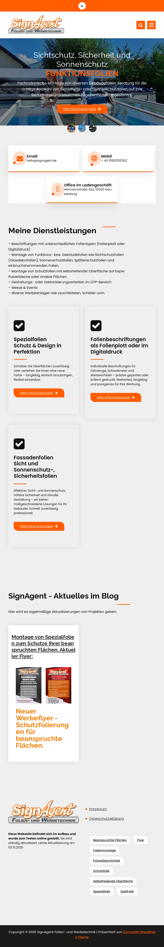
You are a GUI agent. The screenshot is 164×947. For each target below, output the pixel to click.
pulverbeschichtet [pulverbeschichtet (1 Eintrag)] (106, 860)
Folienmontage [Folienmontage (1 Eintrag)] (104, 850)
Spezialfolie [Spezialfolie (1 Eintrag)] (101, 891)
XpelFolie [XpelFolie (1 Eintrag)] (127, 891)
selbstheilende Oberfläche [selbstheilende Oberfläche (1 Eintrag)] (113, 880)
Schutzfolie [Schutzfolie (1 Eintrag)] (101, 870)
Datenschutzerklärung (106, 818)
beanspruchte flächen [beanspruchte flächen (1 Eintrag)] (110, 839)
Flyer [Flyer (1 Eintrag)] (140, 839)
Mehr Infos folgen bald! (82, 109)
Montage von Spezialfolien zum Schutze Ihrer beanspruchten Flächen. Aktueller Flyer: (44, 646)
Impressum (98, 808)
